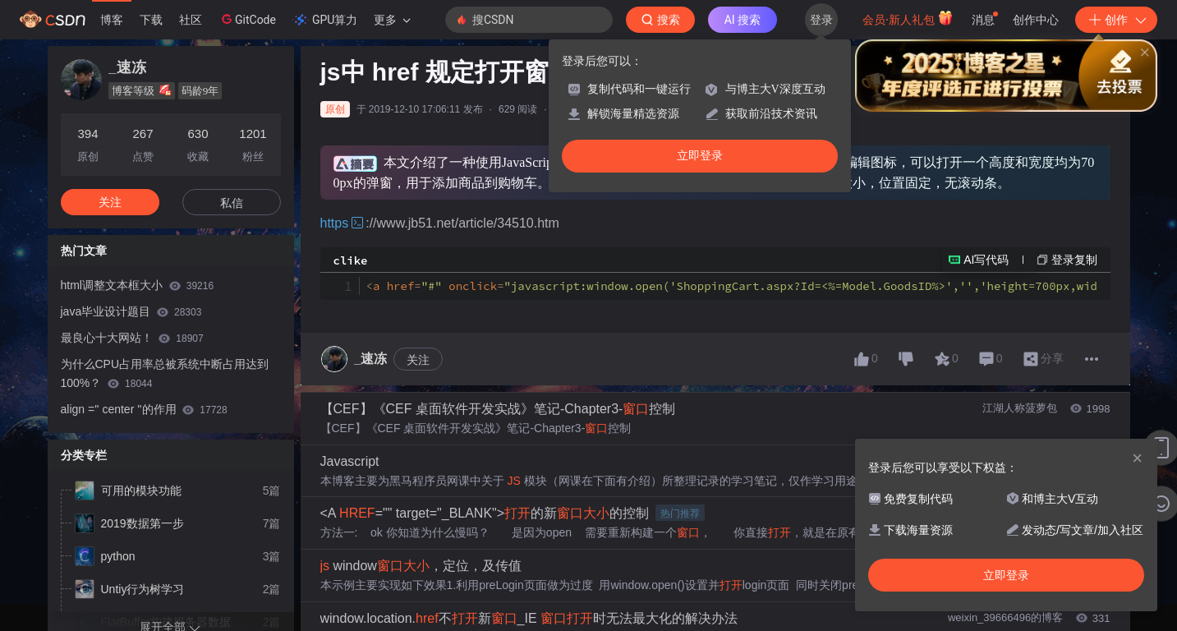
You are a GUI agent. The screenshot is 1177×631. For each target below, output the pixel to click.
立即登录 (700, 156)
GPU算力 (324, 20)
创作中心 (1036, 19)
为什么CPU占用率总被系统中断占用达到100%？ (165, 373)
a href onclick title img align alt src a (731, 286)
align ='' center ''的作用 (144, 409)
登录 (821, 19)
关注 (418, 359)
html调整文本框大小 (137, 285)
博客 (111, 19)
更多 (392, 19)
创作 (1116, 19)
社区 (190, 19)
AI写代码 (986, 259)
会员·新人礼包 (908, 18)
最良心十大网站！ (132, 337)
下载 (151, 19)
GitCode (247, 19)
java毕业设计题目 (131, 311)
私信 (231, 203)
